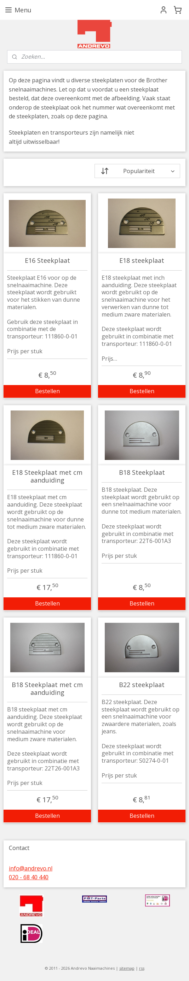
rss (141, 968)
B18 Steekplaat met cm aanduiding (47, 688)
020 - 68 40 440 (28, 877)
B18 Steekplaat (142, 473)
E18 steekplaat (141, 261)
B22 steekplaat (142, 685)
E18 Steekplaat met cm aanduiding (47, 476)
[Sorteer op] (137, 171)
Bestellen (47, 391)
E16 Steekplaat (47, 261)
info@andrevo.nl (30, 868)
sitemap (126, 968)
